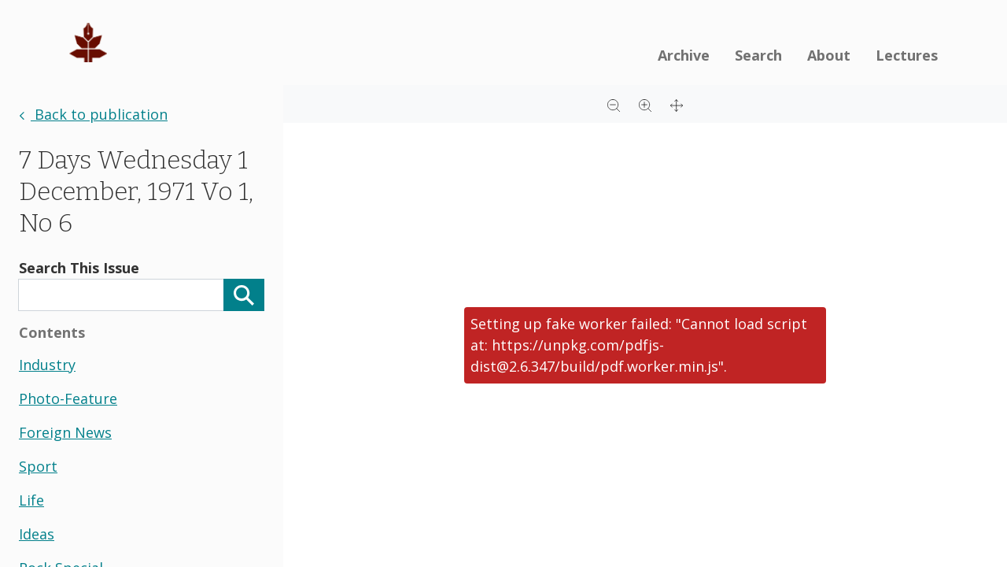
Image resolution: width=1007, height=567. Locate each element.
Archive (684, 55)
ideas (36, 533)
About (828, 55)
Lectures (907, 55)
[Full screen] (676, 104)
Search (758, 55)
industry (47, 364)
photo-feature (68, 398)
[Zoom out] (613, 104)
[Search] (243, 295)
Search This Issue (79, 267)
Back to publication (93, 114)
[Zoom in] (645, 104)
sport (38, 466)
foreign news (65, 432)
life (31, 500)
